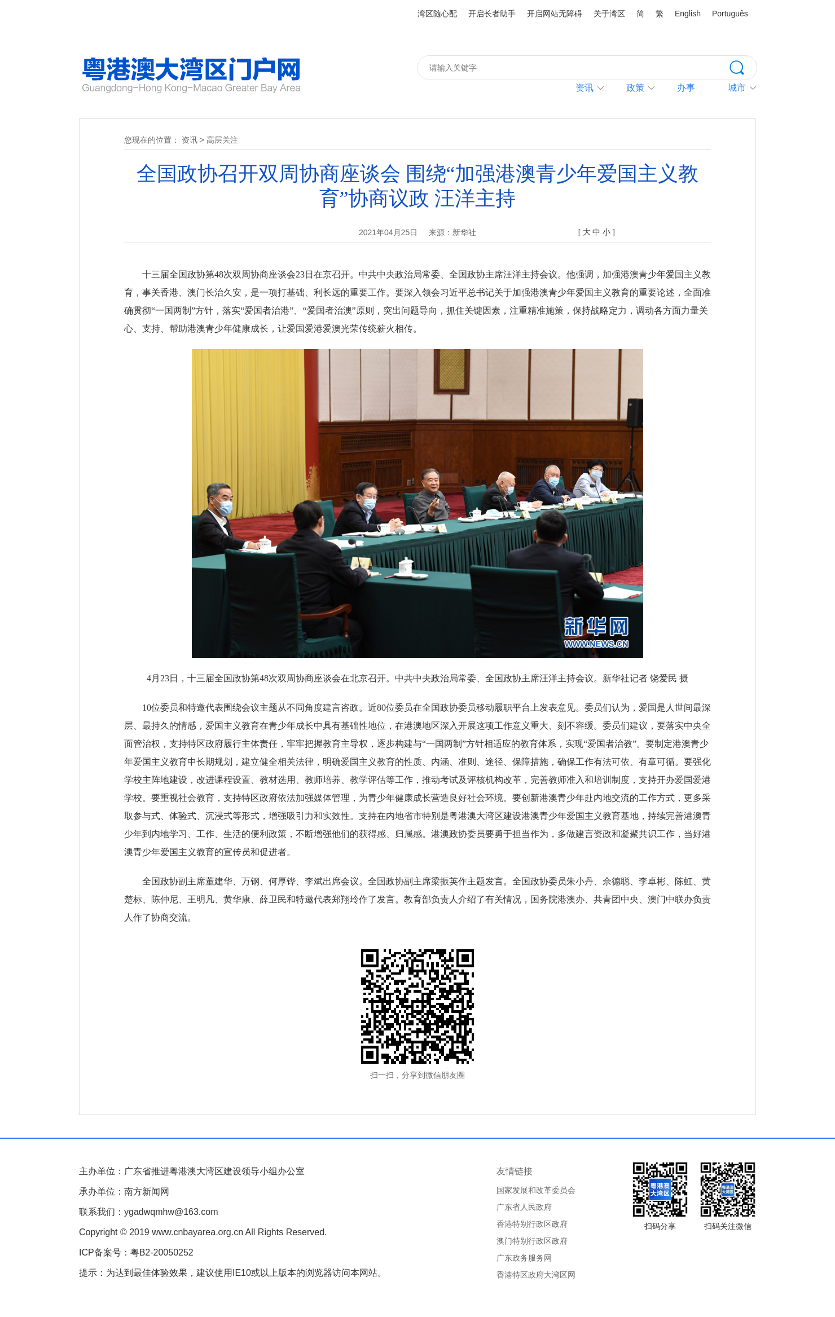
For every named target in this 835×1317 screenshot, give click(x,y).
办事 (686, 88)
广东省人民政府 (524, 1207)
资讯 (584, 88)
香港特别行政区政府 (532, 1223)
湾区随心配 (437, 13)
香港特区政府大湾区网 (535, 1274)
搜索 (743, 66)
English (688, 13)
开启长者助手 (492, 13)
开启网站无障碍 (554, 13)
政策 (635, 88)
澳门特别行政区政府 (532, 1240)
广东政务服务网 (524, 1257)
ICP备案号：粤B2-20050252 (136, 1252)
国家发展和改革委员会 (535, 1190)
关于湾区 (609, 13)
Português (730, 13)
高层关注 (222, 139)
